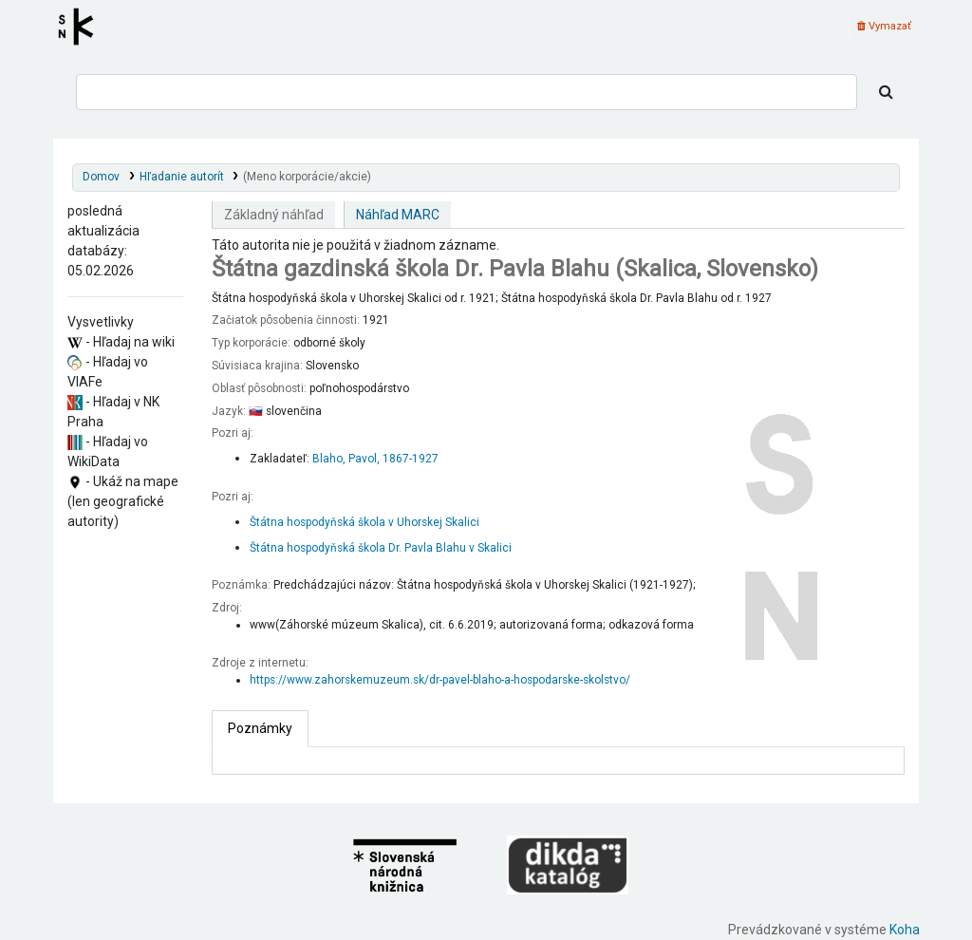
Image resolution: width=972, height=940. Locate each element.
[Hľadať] (886, 92)
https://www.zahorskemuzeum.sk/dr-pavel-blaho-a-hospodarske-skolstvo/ (440, 679)
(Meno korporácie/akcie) (307, 176)
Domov (101, 176)
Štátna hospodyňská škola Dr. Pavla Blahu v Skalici (381, 548)
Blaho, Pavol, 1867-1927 (375, 458)
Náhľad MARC (397, 214)
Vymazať (884, 26)
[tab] (260, 728)
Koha (904, 929)
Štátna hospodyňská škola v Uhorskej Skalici (364, 522)
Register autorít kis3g (81, 27)
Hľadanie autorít (182, 176)
